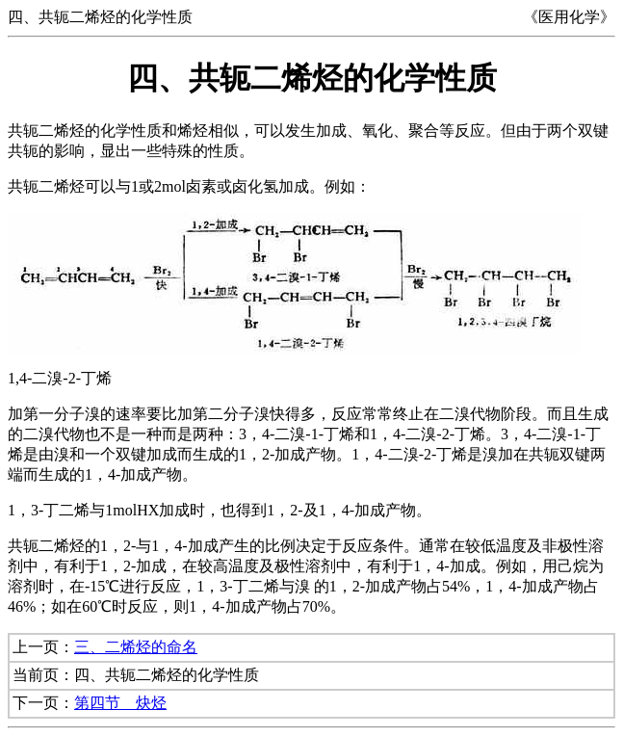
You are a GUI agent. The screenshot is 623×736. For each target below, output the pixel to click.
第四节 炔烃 (120, 703)
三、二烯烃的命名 (135, 647)
